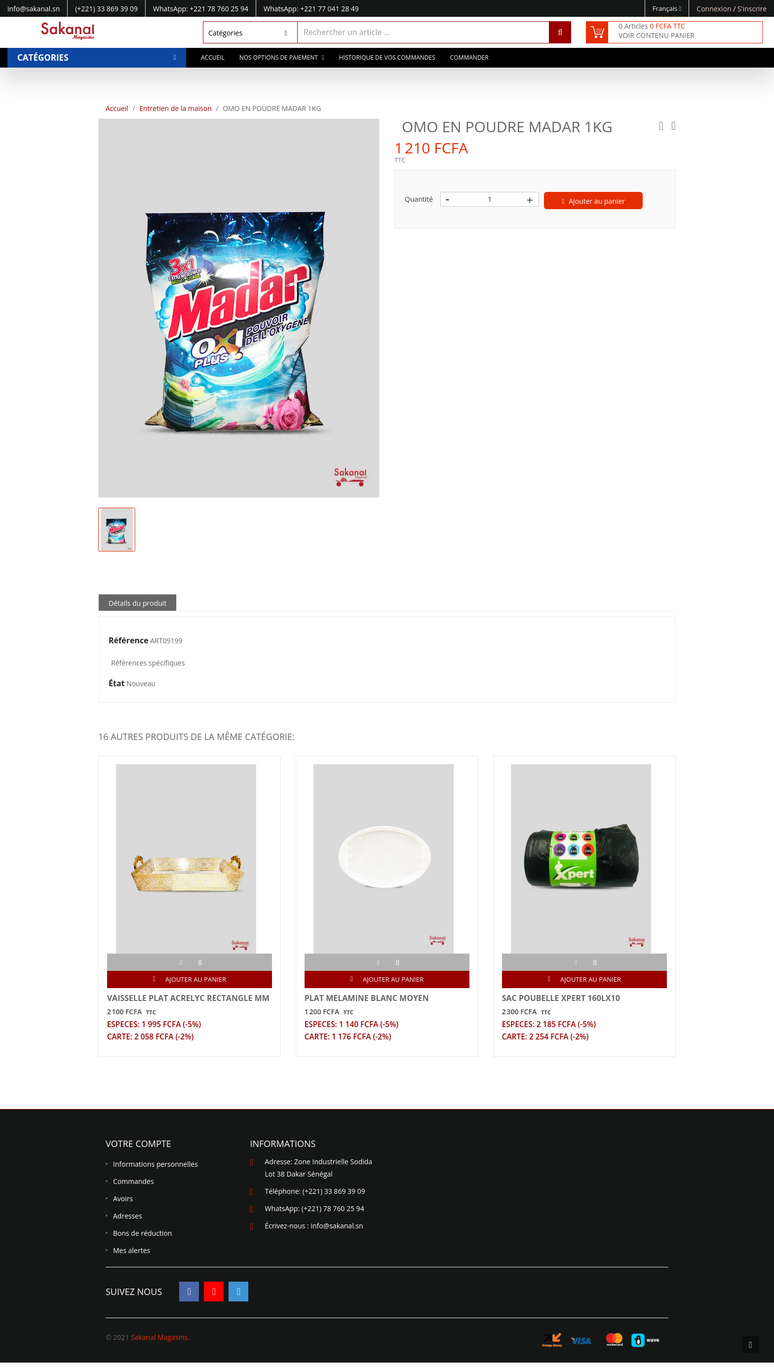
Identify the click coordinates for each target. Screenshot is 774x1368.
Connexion (715, 8)
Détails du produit (137, 603)
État (117, 683)
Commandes (133, 1186)
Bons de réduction (142, 1238)
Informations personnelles (155, 1169)
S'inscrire (752, 8)
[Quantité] (489, 199)
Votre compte (138, 1149)
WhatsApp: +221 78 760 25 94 (200, 8)
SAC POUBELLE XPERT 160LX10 (562, 1000)
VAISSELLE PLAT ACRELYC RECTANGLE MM (181, 1005)
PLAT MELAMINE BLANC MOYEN (368, 1000)
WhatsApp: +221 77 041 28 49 (311, 8)
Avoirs (123, 1204)
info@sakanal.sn (336, 1231)
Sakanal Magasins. (160, 1342)
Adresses (127, 1221)
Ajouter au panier (593, 201)
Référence (129, 640)
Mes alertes (131, 1255)
